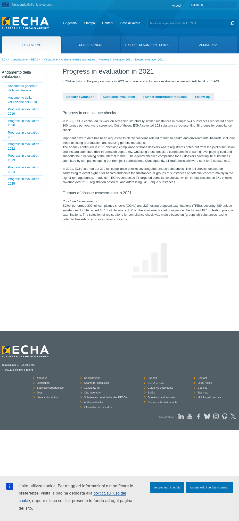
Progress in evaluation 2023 (23, 158)
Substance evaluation (119, 97)
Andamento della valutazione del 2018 (22, 100)
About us (42, 377)
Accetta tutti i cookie (167, 487)
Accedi (176, 5)
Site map (203, 392)
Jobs (39, 392)
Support (152, 377)
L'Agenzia (70, 23)
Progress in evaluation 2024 (23, 169)
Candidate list (92, 387)
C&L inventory (92, 392)
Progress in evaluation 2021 (115, 59)
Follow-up (202, 97)
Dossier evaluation (80, 97)
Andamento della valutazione (78, 59)
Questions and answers (162, 397)
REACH (36, 59)
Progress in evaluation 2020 (23, 123)
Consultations (92, 377)
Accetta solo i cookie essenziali (209, 487)
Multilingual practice (209, 397)
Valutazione (51, 59)
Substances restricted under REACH (105, 397)
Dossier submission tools (162, 402)
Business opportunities (50, 387)
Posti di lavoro (130, 23)
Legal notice (205, 382)
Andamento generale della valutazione (22, 88)
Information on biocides (98, 407)
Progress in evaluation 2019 (23, 111)
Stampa (89, 23)
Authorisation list (94, 402)
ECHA (5, 59)
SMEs (151, 392)
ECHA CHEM (156, 382)
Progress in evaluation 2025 (23, 181)
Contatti (107, 23)
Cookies (202, 387)
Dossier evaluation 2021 (149, 59)
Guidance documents (160, 387)
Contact (202, 377)
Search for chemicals (96, 382)
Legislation (43, 382)
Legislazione (20, 59)
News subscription (47, 397)
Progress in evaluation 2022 (23, 146)
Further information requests (165, 97)
